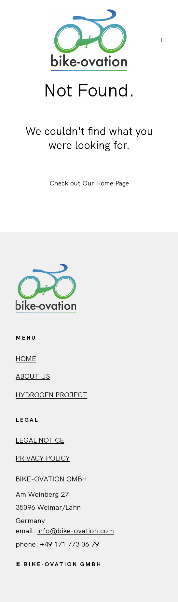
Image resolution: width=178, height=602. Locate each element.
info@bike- (55, 531)
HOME (26, 358)
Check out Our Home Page (89, 183)
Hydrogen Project (51, 395)
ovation (86, 531)
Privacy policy (43, 458)
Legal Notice (40, 440)
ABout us (33, 376)
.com (106, 531)
